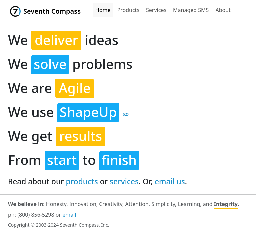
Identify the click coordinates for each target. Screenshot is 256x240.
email (69, 214)
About (222, 10)
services (124, 181)
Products (128, 10)
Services (156, 10)
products (82, 181)
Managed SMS (191, 10)
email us (170, 181)
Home (103, 10)
